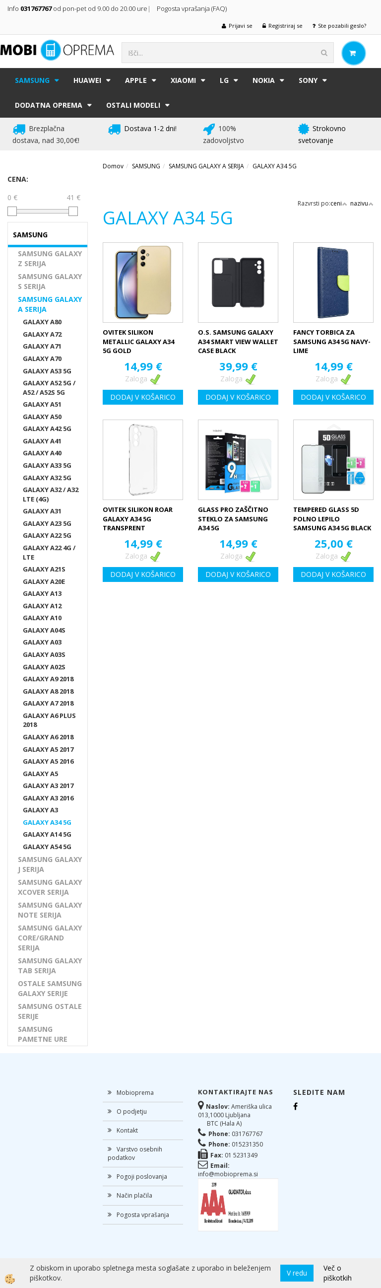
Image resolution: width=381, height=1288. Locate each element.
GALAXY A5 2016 (48, 761)
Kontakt (127, 1130)
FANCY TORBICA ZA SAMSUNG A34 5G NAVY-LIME (332, 341)
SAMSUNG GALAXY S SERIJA (50, 281)
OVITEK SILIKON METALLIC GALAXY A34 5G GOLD (138, 341)
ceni (338, 203)
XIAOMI (183, 80)
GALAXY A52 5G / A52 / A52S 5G (49, 387)
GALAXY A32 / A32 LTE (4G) (50, 494)
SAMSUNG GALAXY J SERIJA (50, 864)
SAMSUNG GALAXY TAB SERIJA (50, 965)
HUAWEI (87, 80)
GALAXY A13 (42, 593)
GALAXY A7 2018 (48, 703)
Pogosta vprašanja (143, 1215)
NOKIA (264, 80)
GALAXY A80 (42, 321)
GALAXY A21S (44, 569)
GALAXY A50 (42, 416)
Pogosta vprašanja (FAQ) (192, 8)
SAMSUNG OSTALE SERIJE (50, 1011)
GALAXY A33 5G (47, 465)
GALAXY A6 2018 (48, 736)
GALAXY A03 (42, 642)
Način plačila (134, 1195)
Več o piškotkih (337, 1273)
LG (224, 80)
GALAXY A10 (42, 617)
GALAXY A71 (42, 346)
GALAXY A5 (40, 773)
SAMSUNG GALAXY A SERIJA (50, 304)
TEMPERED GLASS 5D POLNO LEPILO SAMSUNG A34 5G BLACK (332, 518)
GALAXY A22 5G (47, 535)
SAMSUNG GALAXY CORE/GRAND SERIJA (50, 937)
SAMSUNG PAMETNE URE (42, 1034)
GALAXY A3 (40, 809)
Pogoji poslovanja (142, 1176)
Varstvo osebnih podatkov (135, 1153)
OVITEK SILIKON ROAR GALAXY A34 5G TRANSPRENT (138, 518)
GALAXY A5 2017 (48, 749)
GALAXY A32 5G (47, 477)
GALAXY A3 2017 (48, 785)
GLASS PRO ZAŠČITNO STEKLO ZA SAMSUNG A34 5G (233, 518)
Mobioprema (135, 1092)
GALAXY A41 (42, 440)
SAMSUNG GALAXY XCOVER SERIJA (50, 887)
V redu (297, 1273)
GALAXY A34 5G (47, 822)
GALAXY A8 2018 (48, 691)
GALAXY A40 (42, 452)
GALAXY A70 (42, 358)
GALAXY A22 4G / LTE (49, 552)
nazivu (362, 203)
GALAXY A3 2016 (48, 797)
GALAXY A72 (42, 334)
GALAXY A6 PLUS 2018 (49, 720)
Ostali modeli (133, 105)
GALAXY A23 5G (47, 523)
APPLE (136, 80)
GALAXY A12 (42, 605)
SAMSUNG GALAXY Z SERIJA (50, 258)
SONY (308, 80)
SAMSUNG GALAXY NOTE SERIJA (50, 910)
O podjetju (132, 1111)
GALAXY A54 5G (47, 846)
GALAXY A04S (44, 630)
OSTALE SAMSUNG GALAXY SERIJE (50, 988)
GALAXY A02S (44, 666)
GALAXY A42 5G (47, 428)
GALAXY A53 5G (47, 370)
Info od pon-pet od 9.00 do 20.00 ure (77, 8)
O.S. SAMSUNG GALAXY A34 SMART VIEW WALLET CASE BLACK (238, 341)
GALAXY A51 (42, 404)
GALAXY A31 (42, 510)
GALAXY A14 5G (47, 834)
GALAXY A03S (44, 654)
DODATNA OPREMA (48, 105)
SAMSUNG (32, 80)
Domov (113, 166)
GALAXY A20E (44, 581)
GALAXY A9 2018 (48, 678)
